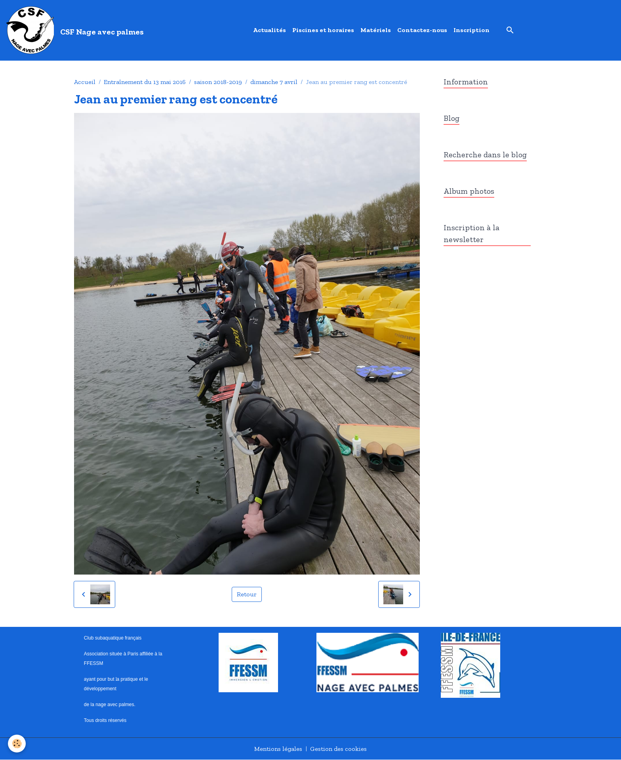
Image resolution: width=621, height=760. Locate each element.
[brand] (76, 30)
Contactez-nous (422, 30)
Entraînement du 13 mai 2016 (145, 82)
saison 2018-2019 (218, 82)
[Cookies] (17, 743)
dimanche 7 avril (273, 82)
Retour (247, 594)
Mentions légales (278, 748)
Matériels (375, 30)
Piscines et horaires (323, 30)
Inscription (471, 30)
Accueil (84, 82)
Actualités (269, 30)
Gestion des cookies (338, 748)
